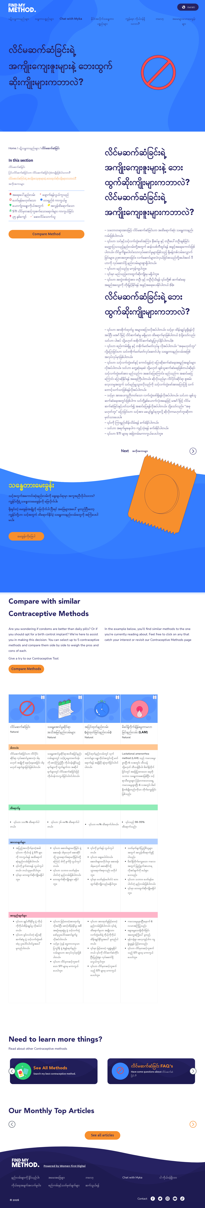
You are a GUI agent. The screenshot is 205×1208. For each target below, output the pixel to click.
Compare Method (46, 234)
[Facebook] (153, 1198)
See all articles (102, 1135)
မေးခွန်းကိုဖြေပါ (26, 536)
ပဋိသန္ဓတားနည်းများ (29, 148)
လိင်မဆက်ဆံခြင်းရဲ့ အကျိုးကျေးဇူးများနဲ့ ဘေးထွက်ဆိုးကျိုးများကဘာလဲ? (42, 178)
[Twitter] (160, 1198)
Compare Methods (26, 669)
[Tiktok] (182, 1198)
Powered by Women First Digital (65, 1166)
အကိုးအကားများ (16, 183)
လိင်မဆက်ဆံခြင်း (17, 167)
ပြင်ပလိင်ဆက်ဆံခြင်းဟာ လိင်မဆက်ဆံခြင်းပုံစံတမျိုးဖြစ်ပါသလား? (39, 172)
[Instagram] (167, 1198)
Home (12, 148)
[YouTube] (175, 1198)
